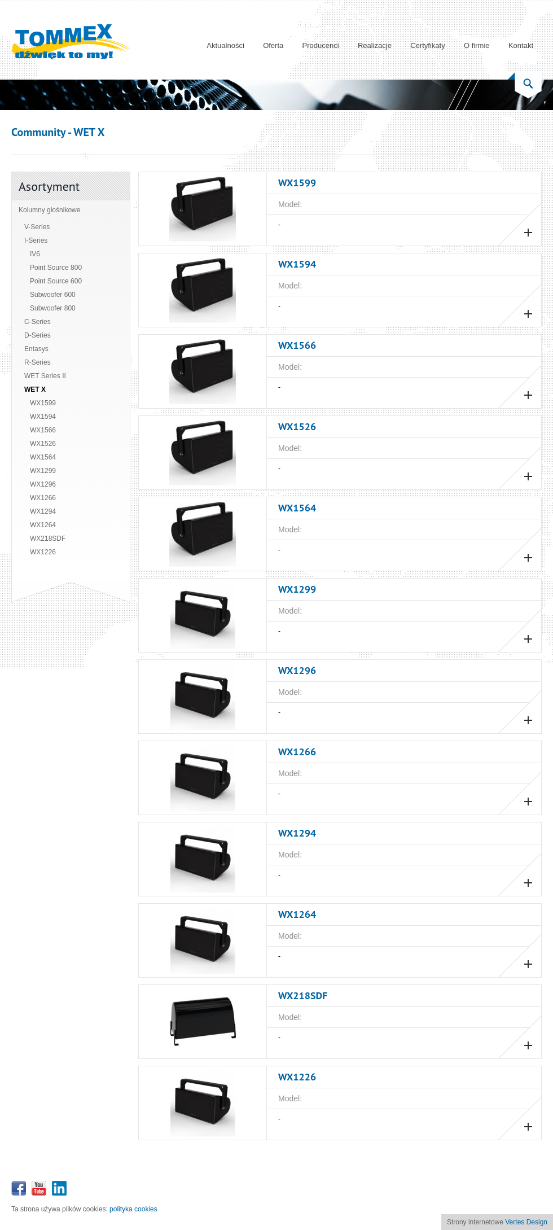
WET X (35, 389)
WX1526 (43, 444)
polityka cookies (133, 1209)
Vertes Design (526, 1222)
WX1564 (43, 457)
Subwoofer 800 (53, 308)
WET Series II (45, 376)
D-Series (37, 335)
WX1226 (43, 552)
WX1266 (43, 498)
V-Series (37, 227)
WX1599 (43, 403)
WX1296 (43, 484)
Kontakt (520, 45)
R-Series (37, 362)
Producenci (320, 45)
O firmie (477, 45)
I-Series (35, 240)
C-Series (37, 322)
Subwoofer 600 (53, 295)
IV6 (35, 254)
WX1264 (43, 525)
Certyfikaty (427, 45)
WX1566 (43, 430)
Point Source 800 (56, 268)
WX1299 (43, 471)
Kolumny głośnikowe (49, 210)
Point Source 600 (56, 281)
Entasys (36, 349)
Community (38, 132)
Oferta (273, 45)
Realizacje (375, 45)
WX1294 (43, 511)
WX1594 (43, 417)
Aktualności (225, 45)
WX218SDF (47, 538)
